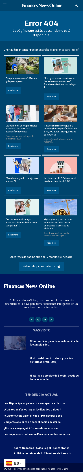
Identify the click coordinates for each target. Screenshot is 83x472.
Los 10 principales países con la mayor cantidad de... (35, 403)
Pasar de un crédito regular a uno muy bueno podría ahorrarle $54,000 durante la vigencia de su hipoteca (60, 130)
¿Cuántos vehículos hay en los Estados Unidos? (32, 409)
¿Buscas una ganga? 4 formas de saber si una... (32, 428)
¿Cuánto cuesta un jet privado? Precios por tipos (33, 415)
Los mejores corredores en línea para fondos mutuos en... (38, 434)
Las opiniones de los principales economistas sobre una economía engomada (21, 128)
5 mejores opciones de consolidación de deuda (32, 422)
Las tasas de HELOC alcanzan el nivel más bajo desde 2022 (60, 180)
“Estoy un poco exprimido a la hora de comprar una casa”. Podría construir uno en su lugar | (60, 83)
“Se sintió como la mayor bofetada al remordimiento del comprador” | (21, 222)
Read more (13, 90)
